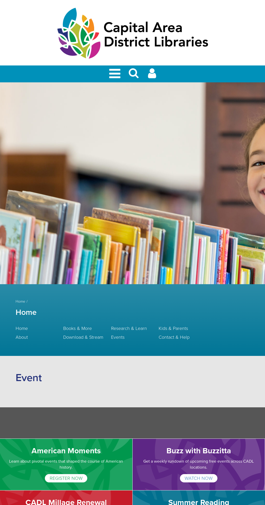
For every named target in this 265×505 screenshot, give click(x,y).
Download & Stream (83, 337)
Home (20, 301)
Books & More (77, 328)
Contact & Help (174, 337)
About (22, 337)
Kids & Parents (173, 328)
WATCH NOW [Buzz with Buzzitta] (199, 478)
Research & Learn (129, 328)
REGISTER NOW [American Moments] (66, 478)
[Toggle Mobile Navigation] (115, 73)
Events (118, 337)
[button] (134, 75)
